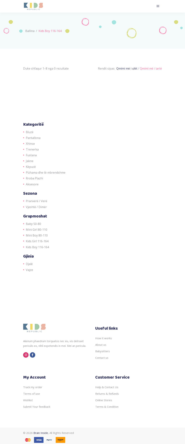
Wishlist (28, 400)
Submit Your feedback (36, 406)
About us (100, 344)
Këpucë (31, 167)
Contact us (101, 357)
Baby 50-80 (33, 224)
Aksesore (32, 184)
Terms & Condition (107, 406)
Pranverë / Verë (36, 201)
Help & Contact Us (106, 387)
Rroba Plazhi (34, 178)
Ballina (30, 31)
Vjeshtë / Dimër (36, 207)
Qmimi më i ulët (127, 68)
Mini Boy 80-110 (37, 235)
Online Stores (103, 400)
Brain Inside (40, 433)
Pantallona (33, 138)
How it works (103, 338)
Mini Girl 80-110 (36, 230)
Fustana (31, 155)
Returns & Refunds (107, 393)
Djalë (29, 264)
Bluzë (29, 132)
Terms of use (31, 393)
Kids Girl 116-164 (37, 241)
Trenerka (32, 149)
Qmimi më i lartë (151, 68)
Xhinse (30, 144)
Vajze (29, 270)
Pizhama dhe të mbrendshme (45, 172)
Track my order (32, 387)
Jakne (29, 161)
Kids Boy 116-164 (37, 247)
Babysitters (102, 351)
